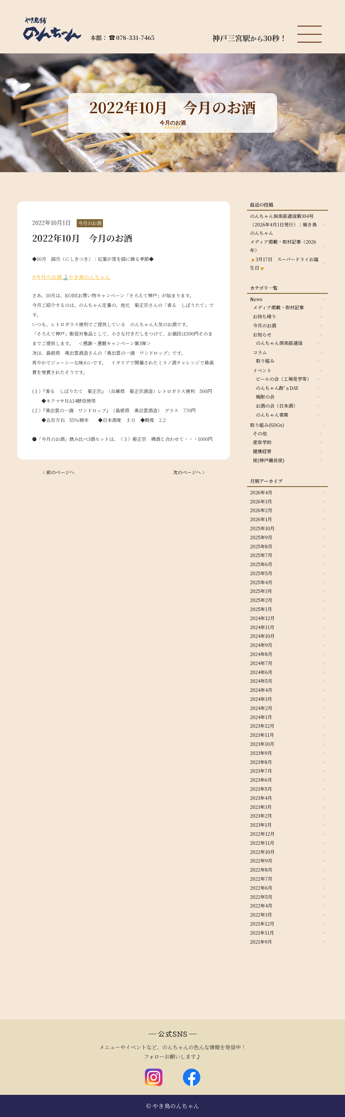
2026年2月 (261, 510)
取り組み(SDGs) (267, 425)
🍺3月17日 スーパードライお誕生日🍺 (284, 263)
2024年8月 (261, 654)
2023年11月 (262, 735)
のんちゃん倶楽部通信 (279, 343)
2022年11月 (262, 843)
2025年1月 (261, 609)
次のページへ (187, 472)
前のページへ (60, 472)
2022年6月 (261, 887)
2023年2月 (261, 815)
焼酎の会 (265, 396)
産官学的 (262, 442)
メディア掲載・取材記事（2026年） (283, 246)
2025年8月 (261, 546)
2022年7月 (261, 878)
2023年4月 (261, 798)
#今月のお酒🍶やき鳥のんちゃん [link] (71, 277)
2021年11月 (262, 932)
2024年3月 (261, 699)
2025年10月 (262, 528)
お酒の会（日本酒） (277, 405)
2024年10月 (262, 636)
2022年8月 (261, 869)
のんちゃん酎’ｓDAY (277, 388)
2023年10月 (262, 744)
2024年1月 (261, 717)
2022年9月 (261, 860)
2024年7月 (261, 663)
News (256, 299)
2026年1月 (261, 519)
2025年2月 (261, 600)
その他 (260, 433)
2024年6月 (261, 672)
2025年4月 (261, 582)
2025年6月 (261, 564)
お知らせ (262, 334)
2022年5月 (261, 896)
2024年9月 (261, 645)
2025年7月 (261, 555)
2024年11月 (262, 627)
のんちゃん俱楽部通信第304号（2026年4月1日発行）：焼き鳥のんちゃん (283, 224)
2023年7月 (261, 770)
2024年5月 (261, 681)
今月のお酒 (264, 325)
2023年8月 (261, 762)
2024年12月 (262, 618)
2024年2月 (261, 708)
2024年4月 (261, 690)
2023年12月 (262, 725)
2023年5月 (261, 789)
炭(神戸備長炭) (269, 460)
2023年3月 (261, 807)
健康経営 (262, 451)
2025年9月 (261, 537)
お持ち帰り (264, 316)
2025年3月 (261, 591)
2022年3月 (261, 914)
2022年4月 (261, 905)
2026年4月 (261, 492)
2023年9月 (261, 753)
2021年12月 (262, 923)
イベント (262, 370)
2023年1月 (261, 824)
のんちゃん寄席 (272, 414)
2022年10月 (262, 852)
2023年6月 (261, 779)
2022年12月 (262, 833)
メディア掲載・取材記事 (278, 307)
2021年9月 (261, 941)
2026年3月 (261, 501)
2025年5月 (261, 573)
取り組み (265, 360)
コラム (260, 352)
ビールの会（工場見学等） (283, 379)
